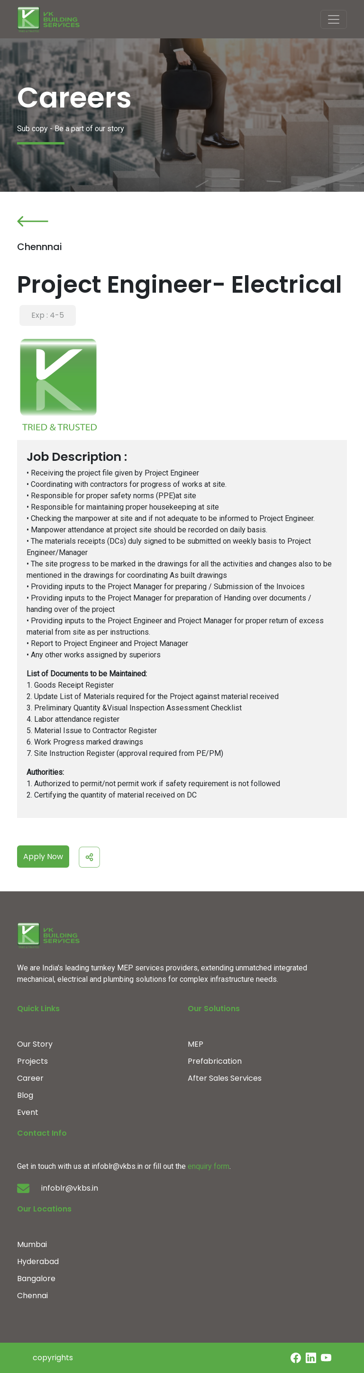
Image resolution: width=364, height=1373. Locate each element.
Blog (25, 1095)
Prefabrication (215, 1061)
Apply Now (43, 856)
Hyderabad (38, 1261)
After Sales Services (225, 1078)
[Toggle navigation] (333, 19)
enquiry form (208, 1166)
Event (27, 1112)
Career (30, 1078)
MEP (195, 1044)
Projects (32, 1061)
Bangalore (36, 1278)
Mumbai (32, 1244)
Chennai (32, 1295)
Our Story (35, 1044)
